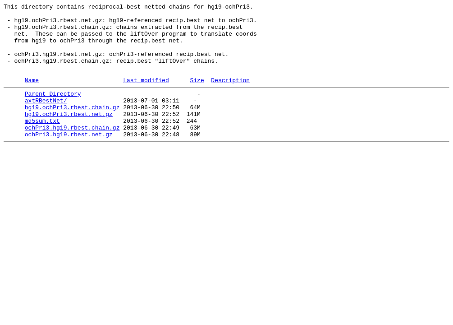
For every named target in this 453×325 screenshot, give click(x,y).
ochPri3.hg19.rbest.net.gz (69, 158)
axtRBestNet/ (46, 118)
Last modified (146, 95)
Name (32, 95)
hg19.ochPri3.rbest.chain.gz (72, 126)
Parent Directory (53, 110)
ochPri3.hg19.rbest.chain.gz (72, 150)
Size (197, 95)
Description (230, 95)
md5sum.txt (42, 142)
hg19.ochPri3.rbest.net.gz (69, 134)
